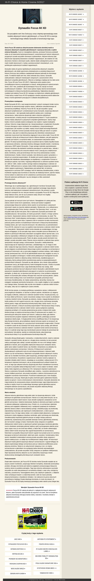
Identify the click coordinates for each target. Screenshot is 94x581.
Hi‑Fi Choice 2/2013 (75, 163)
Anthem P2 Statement (46, 539)
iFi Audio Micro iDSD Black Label (46, 550)
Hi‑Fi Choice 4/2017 (75, 50)
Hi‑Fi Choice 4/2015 (75, 127)
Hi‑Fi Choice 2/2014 (75, 153)
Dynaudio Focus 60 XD (17, 544)
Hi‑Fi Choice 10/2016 (75, 81)
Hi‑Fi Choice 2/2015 (75, 137)
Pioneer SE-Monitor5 (17, 559)
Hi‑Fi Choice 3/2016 (75, 112)
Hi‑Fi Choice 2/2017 (75, 60)
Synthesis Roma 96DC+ (46, 568)
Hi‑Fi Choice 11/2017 (75, 19)
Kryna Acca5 (17, 554)
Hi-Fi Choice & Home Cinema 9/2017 (24, 2)
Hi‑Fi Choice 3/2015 (75, 132)
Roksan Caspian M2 (17, 564)
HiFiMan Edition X (17, 549)
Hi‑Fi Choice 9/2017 (75, 29)
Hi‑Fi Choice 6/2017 (75, 40)
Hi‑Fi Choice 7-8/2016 (75, 91)
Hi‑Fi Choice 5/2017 (75, 45)
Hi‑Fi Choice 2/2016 (75, 117)
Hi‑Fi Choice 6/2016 (75, 96)
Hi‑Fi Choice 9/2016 (75, 86)
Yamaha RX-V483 (46, 573)
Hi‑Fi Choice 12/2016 (75, 71)
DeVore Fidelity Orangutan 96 (46, 557)
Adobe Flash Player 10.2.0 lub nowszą (77, 217)
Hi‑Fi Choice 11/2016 (75, 76)
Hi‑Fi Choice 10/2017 (75, 24)
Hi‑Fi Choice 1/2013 (75, 168)
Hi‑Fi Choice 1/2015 (75, 143)
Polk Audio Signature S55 (46, 563)
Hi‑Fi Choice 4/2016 (75, 107)
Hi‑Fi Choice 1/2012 (75, 174)
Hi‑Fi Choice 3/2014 (75, 148)
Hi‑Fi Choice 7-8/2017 (75, 35)
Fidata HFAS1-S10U (46, 544)
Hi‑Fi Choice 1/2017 (75, 65)
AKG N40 (17, 539)
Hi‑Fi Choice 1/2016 (75, 122)
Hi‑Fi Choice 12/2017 (75, 14)
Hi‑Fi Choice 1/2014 (75, 158)
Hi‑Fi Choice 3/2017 (75, 55)
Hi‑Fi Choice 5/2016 (75, 101)
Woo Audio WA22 (17, 568)
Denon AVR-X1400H (17, 573)
